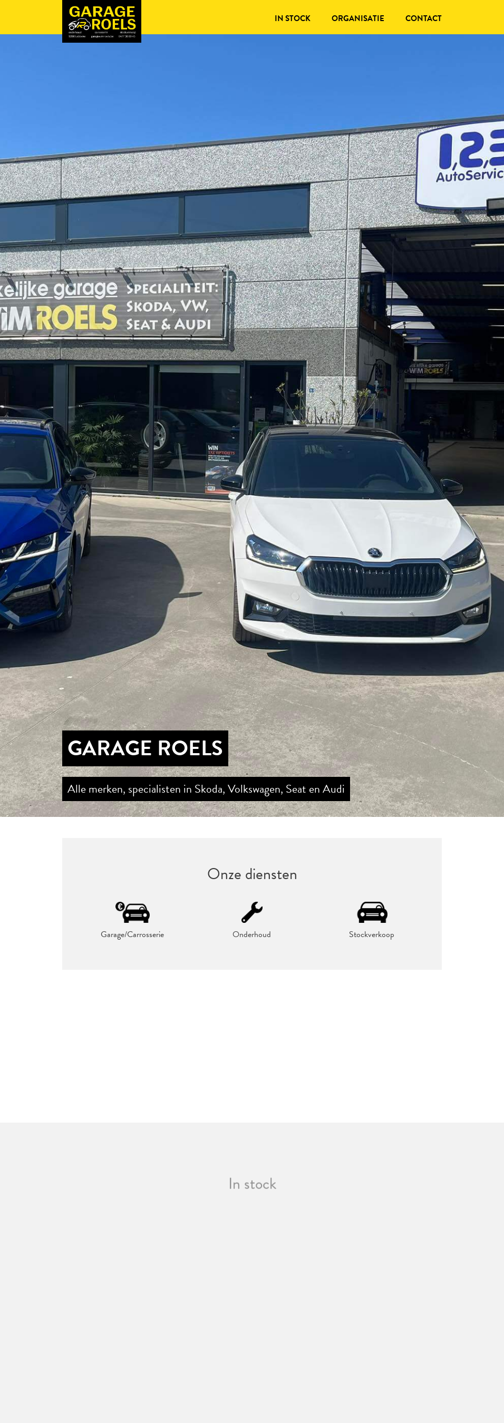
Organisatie (358, 18)
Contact (423, 18)
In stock (293, 18)
